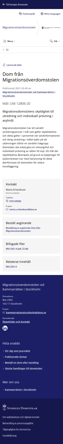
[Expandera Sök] (55, 41)
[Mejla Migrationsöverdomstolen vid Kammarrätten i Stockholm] (24, 312)
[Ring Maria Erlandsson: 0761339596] (13, 201)
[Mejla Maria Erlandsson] (21, 209)
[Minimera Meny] (9, 41)
